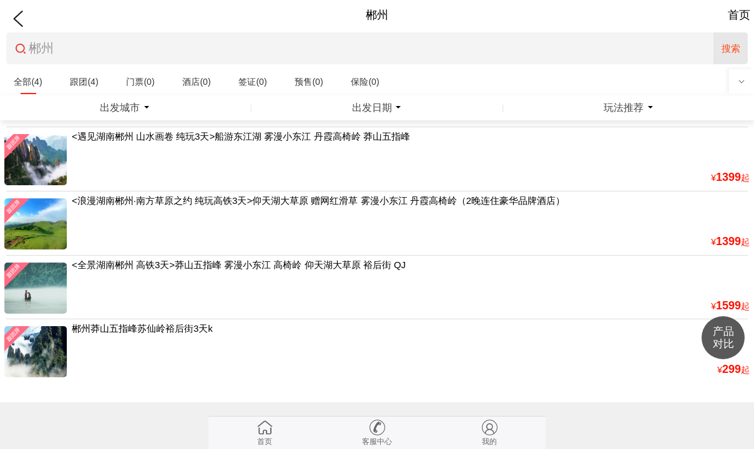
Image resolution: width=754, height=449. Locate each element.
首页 (739, 15)
